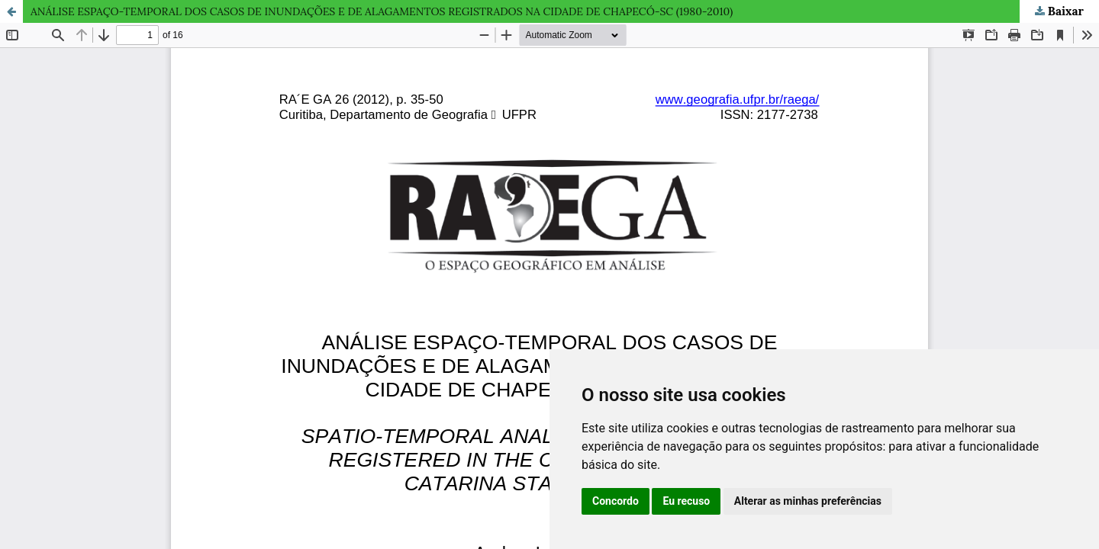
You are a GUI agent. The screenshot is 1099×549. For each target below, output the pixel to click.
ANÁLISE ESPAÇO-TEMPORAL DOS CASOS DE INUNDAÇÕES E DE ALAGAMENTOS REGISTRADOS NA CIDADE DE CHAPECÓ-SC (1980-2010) (382, 11)
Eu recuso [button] (686, 501)
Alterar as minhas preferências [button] (807, 501)
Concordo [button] (615, 501)
